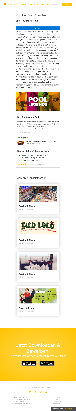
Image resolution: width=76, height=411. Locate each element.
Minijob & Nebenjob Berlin (21, 397)
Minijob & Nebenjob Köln (21, 401)
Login (67, 4)
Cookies (61, 408)
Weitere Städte (21, 406)
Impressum (56, 404)
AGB (56, 399)
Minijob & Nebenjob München (21, 404)
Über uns (57, 397)
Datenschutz (57, 401)
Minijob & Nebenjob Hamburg (21, 399)
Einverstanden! (68, 408)
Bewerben (38, 28)
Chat (54, 141)
